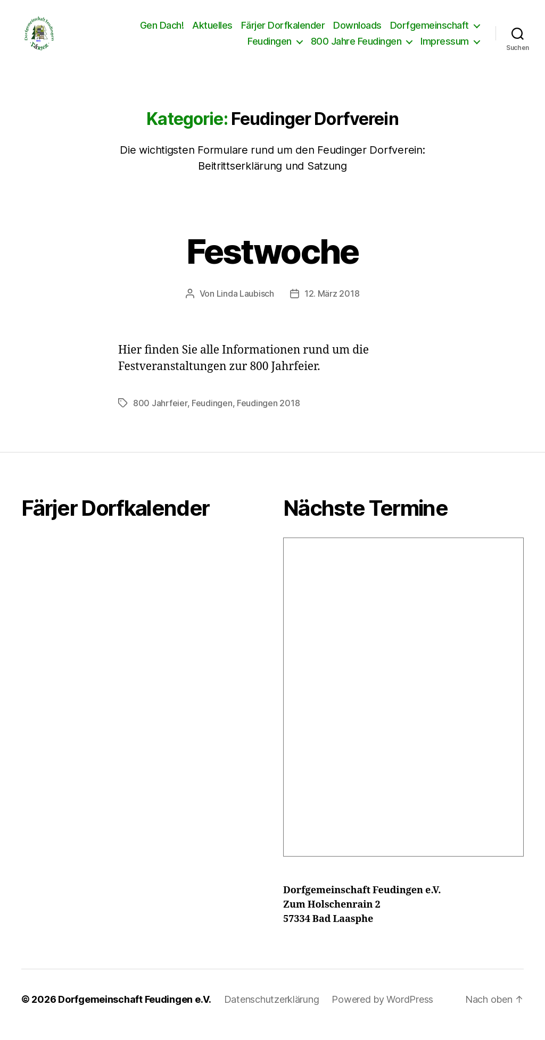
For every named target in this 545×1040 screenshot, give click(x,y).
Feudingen (269, 46)
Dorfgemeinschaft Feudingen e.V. (134, 1010)
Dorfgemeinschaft (429, 30)
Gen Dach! (162, 30)
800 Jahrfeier (160, 413)
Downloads (357, 30)
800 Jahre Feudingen (356, 46)
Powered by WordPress (382, 1010)
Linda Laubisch (245, 304)
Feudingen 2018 (268, 413)
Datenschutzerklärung (271, 1010)
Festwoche (272, 261)
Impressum (444, 46)
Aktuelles (212, 30)
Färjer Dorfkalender (283, 30)
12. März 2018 (332, 304)
